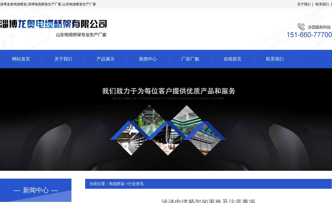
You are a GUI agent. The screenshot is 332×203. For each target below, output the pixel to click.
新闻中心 (148, 59)
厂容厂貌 (190, 59)
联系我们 (322, 4)
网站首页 (21, 59)
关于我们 (304, 4)
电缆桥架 (117, 183)
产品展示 (106, 59)
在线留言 (233, 59)
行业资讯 (136, 183)
